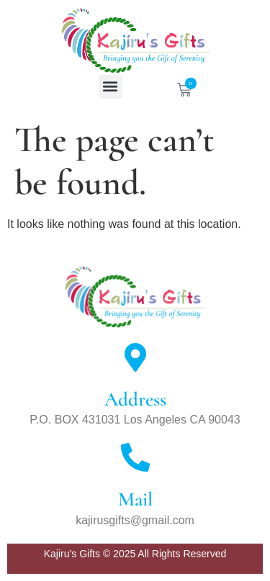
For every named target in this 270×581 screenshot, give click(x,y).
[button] (110, 87)
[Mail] (135, 457)
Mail (135, 499)
